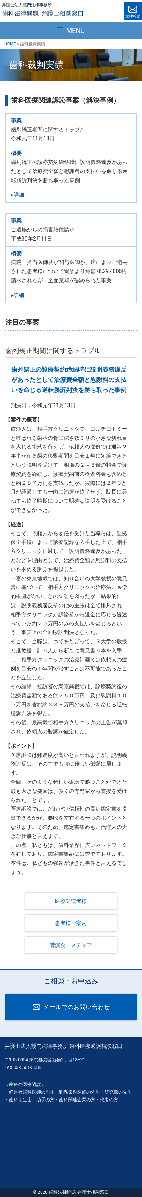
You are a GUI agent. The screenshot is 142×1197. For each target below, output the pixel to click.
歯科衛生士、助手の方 (32, 1099)
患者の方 (109, 1099)
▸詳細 (17, 195)
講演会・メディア (71, 945)
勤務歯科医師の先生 (79, 1092)
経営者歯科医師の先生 (32, 1092)
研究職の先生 (118, 1092)
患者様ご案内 (71, 923)
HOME (10, 44)
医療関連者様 (71, 901)
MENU (75, 30)
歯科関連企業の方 (77, 1099)
